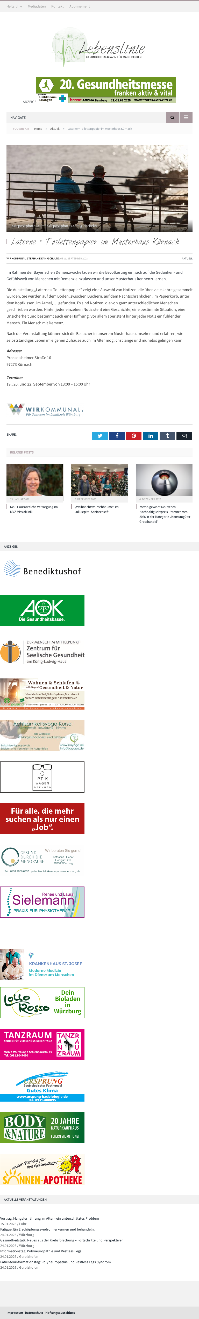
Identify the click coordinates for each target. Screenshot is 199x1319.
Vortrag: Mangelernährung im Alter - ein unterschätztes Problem (49, 1218)
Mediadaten (37, 6)
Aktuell (187, 258)
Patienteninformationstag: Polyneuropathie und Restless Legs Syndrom (55, 1262)
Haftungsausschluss (60, 1312)
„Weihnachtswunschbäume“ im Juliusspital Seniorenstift (97, 509)
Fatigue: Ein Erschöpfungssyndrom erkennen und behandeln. (47, 1229)
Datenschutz (34, 1312)
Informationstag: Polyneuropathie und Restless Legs (40, 1251)
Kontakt (57, 6)
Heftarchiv (14, 6)
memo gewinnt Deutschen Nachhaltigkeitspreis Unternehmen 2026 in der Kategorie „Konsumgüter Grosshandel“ (164, 514)
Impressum (14, 1312)
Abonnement (79, 6)
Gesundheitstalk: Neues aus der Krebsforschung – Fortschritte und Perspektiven (62, 1240)
